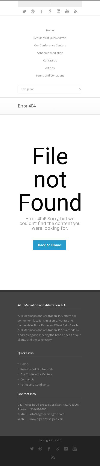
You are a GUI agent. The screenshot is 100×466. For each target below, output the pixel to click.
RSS (75, 11)
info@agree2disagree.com (47, 414)
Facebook (41, 11)
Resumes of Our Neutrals (50, 38)
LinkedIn (58, 11)
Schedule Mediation (50, 53)
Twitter (24, 11)
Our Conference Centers (50, 45)
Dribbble (33, 11)
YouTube (67, 11)
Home (50, 30)
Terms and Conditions (50, 75)
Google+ (50, 11)
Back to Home (49, 245)
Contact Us (50, 60)
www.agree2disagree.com (47, 419)
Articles (50, 68)
